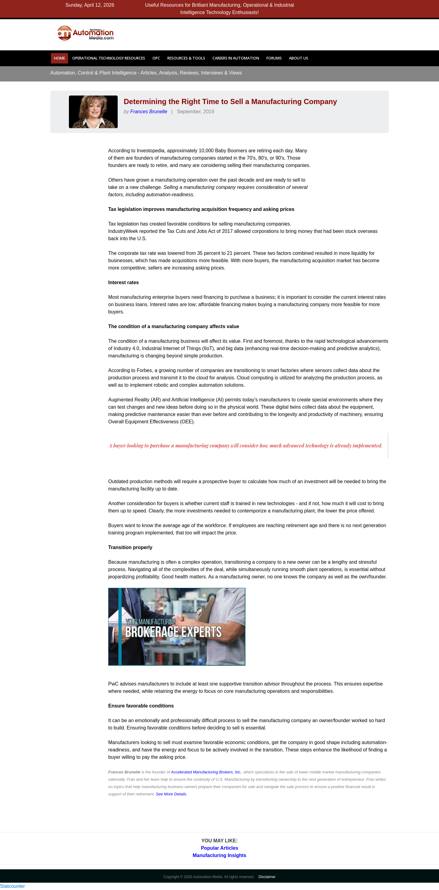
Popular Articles (219, 848)
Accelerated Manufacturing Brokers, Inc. (206, 772)
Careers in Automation (235, 58)
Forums (274, 58)
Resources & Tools (186, 58)
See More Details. (171, 794)
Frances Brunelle (148, 111)
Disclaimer (267, 877)
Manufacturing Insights (219, 855)
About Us (298, 58)
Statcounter (12, 886)
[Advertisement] (251, 33)
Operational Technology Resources (108, 58)
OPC (156, 58)
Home (59, 58)
